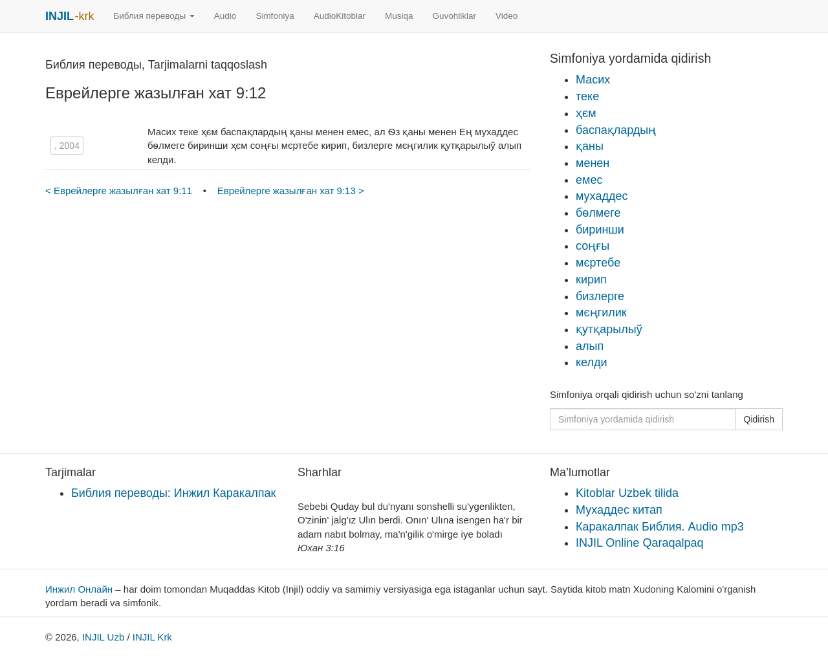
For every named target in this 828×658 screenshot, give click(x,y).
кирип (591, 279)
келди (591, 362)
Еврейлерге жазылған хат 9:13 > (290, 190)
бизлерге (600, 296)
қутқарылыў (609, 329)
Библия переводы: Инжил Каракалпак (173, 493)
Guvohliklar (455, 16)
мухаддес (601, 196)
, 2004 (67, 145)
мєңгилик (601, 312)
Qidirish (759, 419)
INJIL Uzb (103, 636)
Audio (225, 16)
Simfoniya (275, 16)
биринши (600, 229)
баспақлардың (616, 130)
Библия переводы (153, 16)
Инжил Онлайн (79, 589)
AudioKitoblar (339, 16)
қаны (590, 146)
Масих (593, 79)
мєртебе (598, 262)
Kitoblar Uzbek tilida (627, 493)
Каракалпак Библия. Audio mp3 (660, 526)
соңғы (592, 245)
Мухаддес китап (619, 509)
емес (589, 179)
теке (587, 96)
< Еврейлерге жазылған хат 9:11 (120, 190)
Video (507, 16)
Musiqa (399, 16)
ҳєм (586, 113)
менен (592, 163)
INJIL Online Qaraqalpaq (639, 542)
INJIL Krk (152, 636)
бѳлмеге (598, 212)
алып (590, 346)
